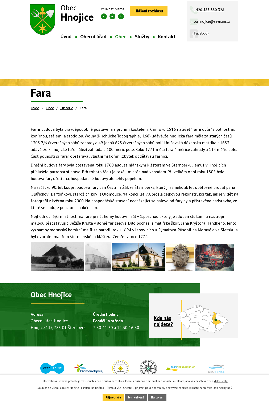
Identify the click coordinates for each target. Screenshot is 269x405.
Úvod (66, 36)
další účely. (221, 380)
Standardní (112, 16)
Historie (66, 107)
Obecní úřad (93, 36)
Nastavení (162, 397)
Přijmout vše (108, 397)
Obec (120, 36)
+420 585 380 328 (209, 9)
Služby (142, 36)
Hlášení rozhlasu (151, 11)
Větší (121, 16)
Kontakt (166, 36)
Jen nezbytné (136, 397)
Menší (104, 16)
